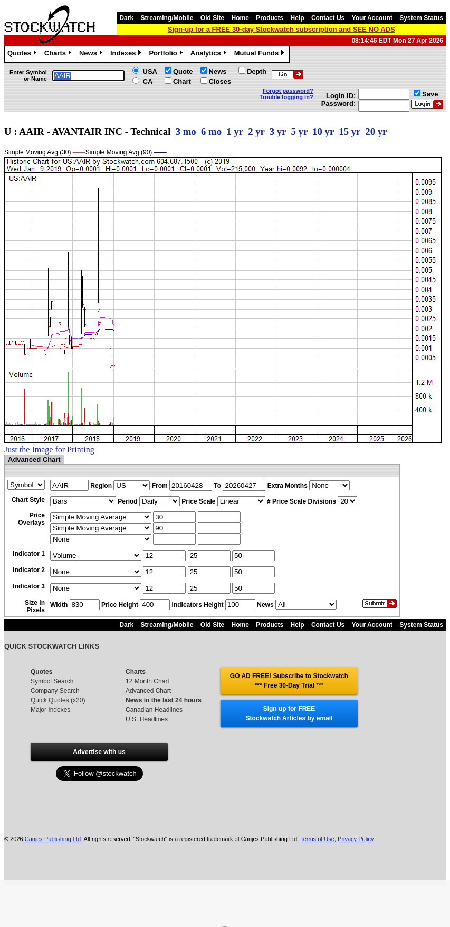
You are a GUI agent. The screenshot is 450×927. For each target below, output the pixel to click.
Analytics (209, 54)
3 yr (278, 131)
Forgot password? (288, 91)
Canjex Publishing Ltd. (53, 839)
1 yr (234, 131)
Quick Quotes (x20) (58, 700)
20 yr (376, 131)
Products (269, 18)
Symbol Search (52, 681)
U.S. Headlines (147, 719)
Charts (59, 54)
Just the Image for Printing (49, 449)
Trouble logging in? (286, 97)
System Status (421, 18)
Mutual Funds (260, 54)
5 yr (299, 131)
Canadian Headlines (154, 709)
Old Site (212, 18)
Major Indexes (50, 709)
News (92, 54)
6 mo (211, 131)
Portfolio (167, 54)
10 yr (323, 131)
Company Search (55, 690)
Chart (182, 81)
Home (240, 18)
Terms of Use (317, 839)
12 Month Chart (147, 681)
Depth (256, 71)
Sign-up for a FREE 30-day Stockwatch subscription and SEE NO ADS (281, 29)
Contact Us (327, 18)
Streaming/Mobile (166, 18)
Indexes (126, 54)
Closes (220, 81)
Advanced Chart (148, 690)
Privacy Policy (356, 839)
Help (297, 18)
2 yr (256, 131)
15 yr (349, 131)
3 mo (186, 131)
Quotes (23, 54)
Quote (183, 71)
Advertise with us (99, 752)
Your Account (372, 18)
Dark (126, 18)
